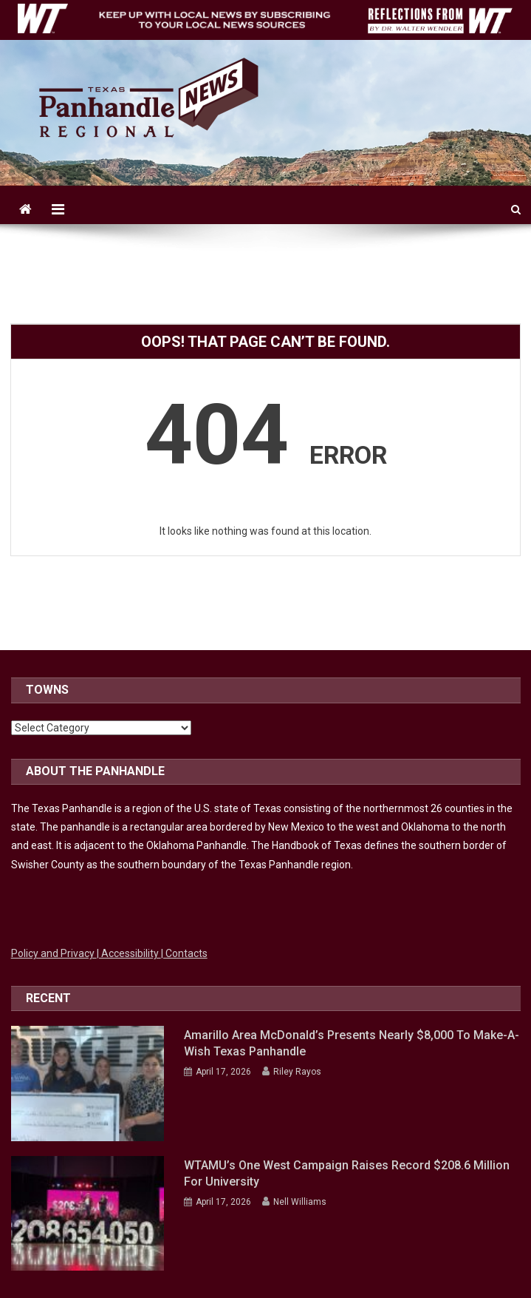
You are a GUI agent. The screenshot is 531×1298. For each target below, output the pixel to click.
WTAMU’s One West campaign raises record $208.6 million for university (347, 1173)
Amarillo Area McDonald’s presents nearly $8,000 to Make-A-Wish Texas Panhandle (351, 1043)
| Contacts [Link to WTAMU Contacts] (184, 953)
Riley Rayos (297, 1072)
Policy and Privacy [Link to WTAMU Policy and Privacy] (54, 953)
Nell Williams (299, 1202)
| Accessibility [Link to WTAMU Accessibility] (129, 953)
